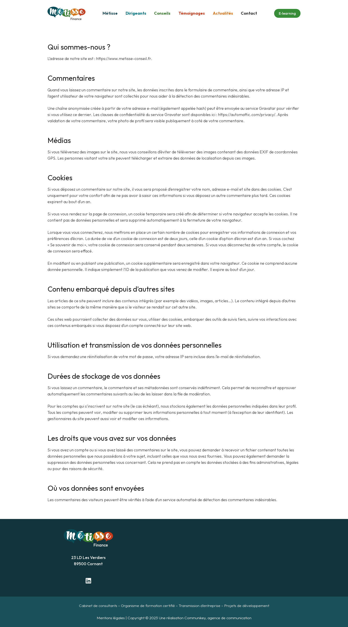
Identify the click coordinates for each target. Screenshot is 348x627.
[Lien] (66, 13)
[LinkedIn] (88, 581)
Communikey (195, 617)
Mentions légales (111, 617)
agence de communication (229, 617)
